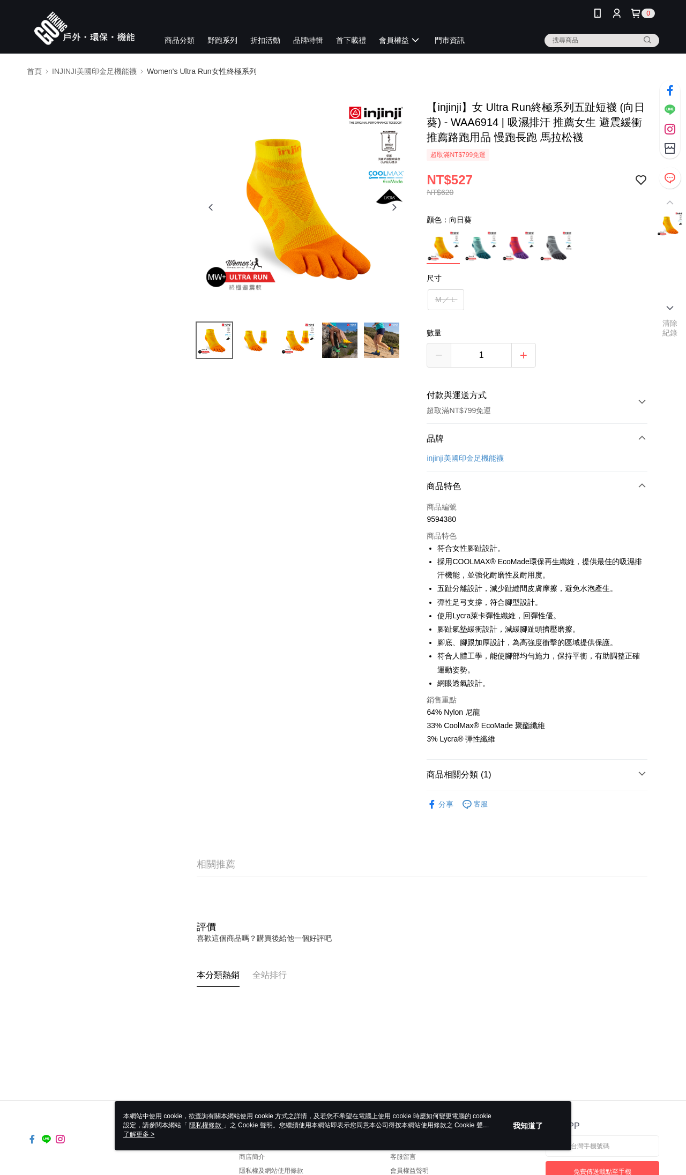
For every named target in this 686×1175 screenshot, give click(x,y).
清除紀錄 (670, 328)
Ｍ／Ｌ (446, 299)
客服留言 (403, 1157)
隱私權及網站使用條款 (271, 1170)
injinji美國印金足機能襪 (465, 458)
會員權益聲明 (409, 1170)
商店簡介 (252, 1157)
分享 (440, 804)
